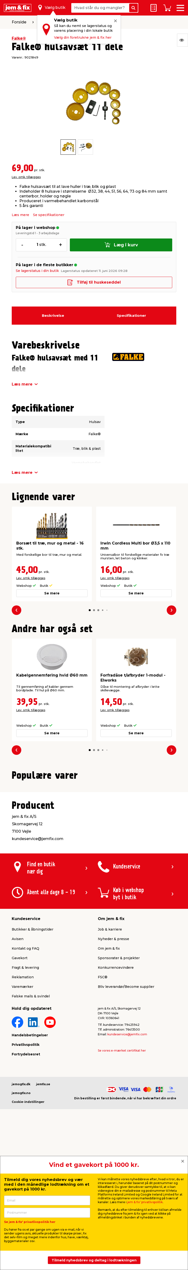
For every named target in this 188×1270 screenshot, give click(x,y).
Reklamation (23, 1089)
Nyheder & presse (113, 1051)
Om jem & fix (109, 1060)
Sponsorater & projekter (119, 1070)
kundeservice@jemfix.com (127, 1146)
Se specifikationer (48, 215)
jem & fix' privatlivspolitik (145, 1202)
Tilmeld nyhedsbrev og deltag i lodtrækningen (94, 1260)
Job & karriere (110, 1041)
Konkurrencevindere (116, 1080)
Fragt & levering (25, 1080)
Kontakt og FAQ (25, 1060)
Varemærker (22, 1099)
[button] (89, 610)
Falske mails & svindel (31, 1108)
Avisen (17, 1051)
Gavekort (20, 1070)
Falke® (19, 38)
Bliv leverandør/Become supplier (126, 1099)
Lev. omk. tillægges (26, 177)
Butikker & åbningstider (32, 1041)
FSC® (102, 1089)
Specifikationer (131, 315)
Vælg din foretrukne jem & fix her (82, 37)
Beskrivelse (53, 315)
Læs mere (20, 215)
